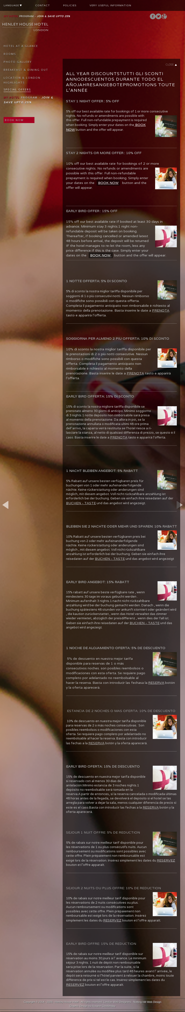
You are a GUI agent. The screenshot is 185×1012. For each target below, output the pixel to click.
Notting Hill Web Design (147, 1001)
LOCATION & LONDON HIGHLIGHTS (22, 80)
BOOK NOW (14, 120)
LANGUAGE (13, 5)
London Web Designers (117, 1001)
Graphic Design (78, 1006)
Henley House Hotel (67, 1001)
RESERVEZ (166, 860)
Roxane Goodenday (104, 1006)
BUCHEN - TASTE (81, 503)
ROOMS (10, 54)
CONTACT (42, 5)
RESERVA (156, 682)
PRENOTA (160, 310)
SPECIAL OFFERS (17, 89)
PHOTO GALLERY (18, 62)
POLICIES (69, 5)
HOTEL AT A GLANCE (21, 46)
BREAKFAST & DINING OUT (26, 70)
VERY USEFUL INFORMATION (110, 5)
